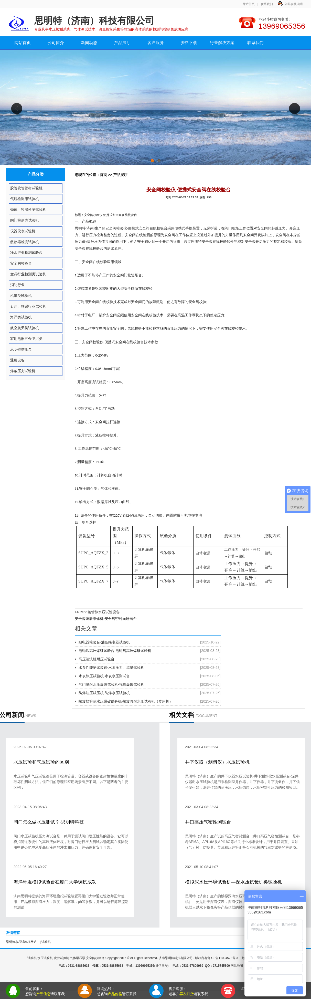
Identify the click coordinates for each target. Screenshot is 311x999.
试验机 (46, 942)
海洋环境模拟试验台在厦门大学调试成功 (55, 881)
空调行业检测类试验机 (28, 274)
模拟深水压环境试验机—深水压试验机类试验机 (233, 881)
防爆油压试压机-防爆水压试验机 (104, 693)
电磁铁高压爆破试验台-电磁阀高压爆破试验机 (115, 651)
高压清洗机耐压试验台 (96, 659)
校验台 (132, 215)
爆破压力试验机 (22, 371)
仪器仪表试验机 (22, 231)
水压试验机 (45, 958)
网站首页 (248, 4)
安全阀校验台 (21, 263)
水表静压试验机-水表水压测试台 (104, 676)
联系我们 (267, 4)
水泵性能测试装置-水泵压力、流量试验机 (111, 667)
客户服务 (155, 42)
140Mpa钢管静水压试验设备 (97, 612)
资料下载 (189, 42)
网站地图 (237, 965)
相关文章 (86, 628)
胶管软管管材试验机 (26, 188)
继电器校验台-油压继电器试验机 (104, 642)
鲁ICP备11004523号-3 (223, 958)
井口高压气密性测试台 (208, 822)
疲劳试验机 (61, 958)
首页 (103, 175)
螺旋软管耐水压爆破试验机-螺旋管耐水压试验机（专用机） (126, 701)
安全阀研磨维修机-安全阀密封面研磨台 (106, 619)
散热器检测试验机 (24, 242)
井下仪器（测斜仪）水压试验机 (217, 762)
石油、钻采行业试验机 (28, 306)
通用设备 (17, 360)
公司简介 (56, 42)
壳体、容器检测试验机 (28, 209)
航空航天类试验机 (24, 328)
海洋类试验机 (21, 317)
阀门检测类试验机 (24, 220)
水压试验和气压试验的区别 (41, 762)
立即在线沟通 (293, 4)
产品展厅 (122, 42)
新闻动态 (89, 42)
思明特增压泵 (21, 349)
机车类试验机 (21, 296)
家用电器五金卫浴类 (26, 339)
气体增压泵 (77, 958)
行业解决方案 (222, 42)
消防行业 (17, 285)
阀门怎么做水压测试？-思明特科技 (49, 822)
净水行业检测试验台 (26, 253)
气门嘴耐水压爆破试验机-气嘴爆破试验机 (111, 684)
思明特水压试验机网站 (21, 942)
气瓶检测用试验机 (24, 199)
